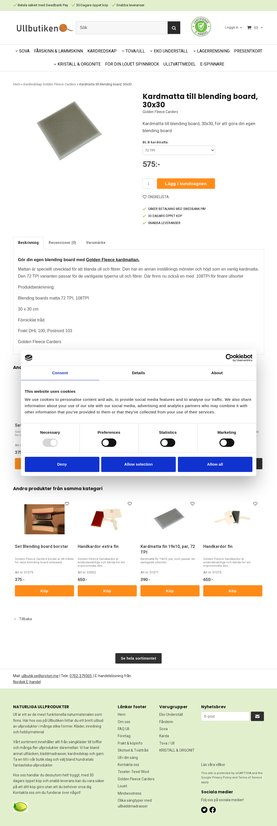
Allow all (215, 464)
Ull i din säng (128, 757)
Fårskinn (166, 722)
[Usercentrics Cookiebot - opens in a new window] (229, 358)
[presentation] (222, 740)
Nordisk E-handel (27, 682)
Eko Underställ (171, 714)
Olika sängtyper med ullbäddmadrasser (135, 803)
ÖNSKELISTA (156, 197)
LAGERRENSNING (213, 51)
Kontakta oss (128, 765)
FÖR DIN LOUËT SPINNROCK (132, 64)
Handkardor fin (218, 546)
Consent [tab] (60, 373)
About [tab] (217, 373)
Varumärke (95, 243)
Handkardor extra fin (98, 546)
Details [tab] (138, 373)
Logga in (231, 27)
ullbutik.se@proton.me (40, 676)
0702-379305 (81, 676)
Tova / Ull (166, 743)
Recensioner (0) (62, 243)
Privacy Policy (221, 777)
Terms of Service (250, 777)
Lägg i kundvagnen (186, 183)
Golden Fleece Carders (160, 112)
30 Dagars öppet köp (89, 5)
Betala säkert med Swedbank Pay (40, 5)
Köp (44, 591)
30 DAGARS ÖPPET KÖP (162, 216)
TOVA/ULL (135, 51)
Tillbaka (22, 619)
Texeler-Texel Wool (133, 772)
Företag (124, 736)
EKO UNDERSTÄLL (171, 51)
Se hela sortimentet (138, 658)
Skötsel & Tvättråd (133, 750)
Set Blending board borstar (41, 546)
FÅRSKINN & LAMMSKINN (58, 51)
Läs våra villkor (213, 765)
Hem (16, 84)
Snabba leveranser (128, 5)
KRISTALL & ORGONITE (79, 64)
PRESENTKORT (248, 51)
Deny (62, 464)
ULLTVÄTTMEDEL (179, 64)
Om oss (124, 722)
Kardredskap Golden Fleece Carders (50, 84)
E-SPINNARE (212, 64)
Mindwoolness (130, 793)
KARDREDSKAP (102, 51)
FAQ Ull (123, 729)
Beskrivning (28, 243)
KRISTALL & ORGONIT (177, 750)
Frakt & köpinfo (130, 743)
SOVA (24, 51)
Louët (122, 786)
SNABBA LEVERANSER (161, 223)
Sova (163, 729)
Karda (164, 736)
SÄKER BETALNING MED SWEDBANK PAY (174, 209)
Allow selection (138, 464)
